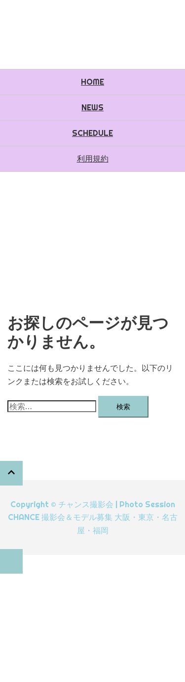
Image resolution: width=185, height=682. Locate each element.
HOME (92, 82)
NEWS (92, 107)
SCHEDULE (92, 133)
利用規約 (93, 158)
